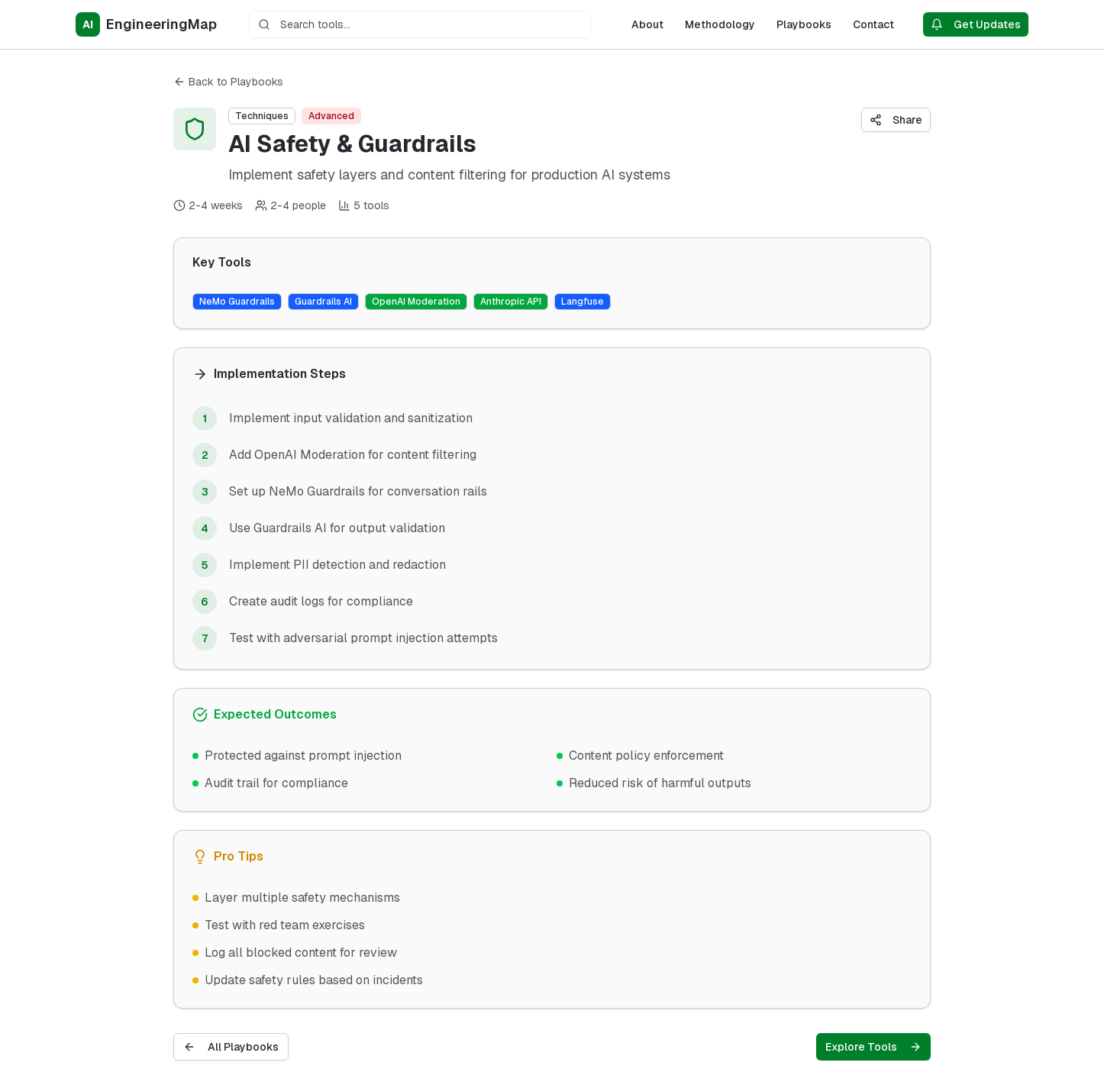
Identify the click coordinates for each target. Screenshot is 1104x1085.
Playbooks (803, 24)
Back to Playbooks (228, 82)
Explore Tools (873, 1047)
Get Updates (976, 24)
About (647, 24)
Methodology (720, 24)
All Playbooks (231, 1047)
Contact (873, 24)
